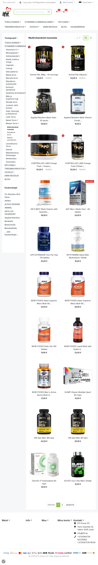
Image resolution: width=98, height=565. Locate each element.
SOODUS (34, 27)
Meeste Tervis (11, 123)
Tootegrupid (10, 38)
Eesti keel (85, 2)
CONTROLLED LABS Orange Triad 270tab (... (78, 164)
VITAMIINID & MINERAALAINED (39, 22)
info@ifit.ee (82, 533)
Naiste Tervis (11, 120)
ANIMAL (8, 207)
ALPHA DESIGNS (12, 204)
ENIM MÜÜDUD (50, 27)
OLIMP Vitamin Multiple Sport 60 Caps (78, 393)
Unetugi (9, 68)
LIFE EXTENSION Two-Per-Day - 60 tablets (44, 256)
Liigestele (10, 65)
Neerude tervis (12, 78)
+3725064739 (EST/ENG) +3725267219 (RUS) (86, 539)
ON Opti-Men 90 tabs (78, 438)
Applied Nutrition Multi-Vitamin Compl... (78, 119)
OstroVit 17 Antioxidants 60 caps (44, 482)
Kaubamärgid (78, 27)
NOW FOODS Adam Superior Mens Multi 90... (44, 302)
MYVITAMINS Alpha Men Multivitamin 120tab (78, 256)
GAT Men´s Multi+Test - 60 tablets (78, 210)
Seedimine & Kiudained (15, 93)
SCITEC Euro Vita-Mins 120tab (77, 481)
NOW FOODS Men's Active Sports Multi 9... (44, 393)
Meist (5, 520)
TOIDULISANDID (11, 22)
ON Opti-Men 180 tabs (44, 438)
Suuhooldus (10, 162)
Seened (9, 150)
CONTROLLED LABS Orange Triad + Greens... (44, 164)
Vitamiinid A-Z (11, 50)
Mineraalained (11, 53)
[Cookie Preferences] (3, 561)
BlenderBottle (11, 228)
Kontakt (78, 520)
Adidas (8, 200)
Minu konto (67, 2)
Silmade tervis (11, 102)
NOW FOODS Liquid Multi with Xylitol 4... (77, 347)
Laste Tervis (11, 117)
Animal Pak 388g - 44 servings (44, 74)
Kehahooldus (11, 159)
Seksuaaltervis (12, 72)
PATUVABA (63, 22)
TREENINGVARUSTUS (14, 27)
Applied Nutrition (12, 217)
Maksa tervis (11, 75)
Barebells (9, 221)
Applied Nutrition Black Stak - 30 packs (44, 119)
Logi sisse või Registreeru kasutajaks (38, 2)
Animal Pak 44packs (78, 74)
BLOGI (64, 27)
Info (28, 520)
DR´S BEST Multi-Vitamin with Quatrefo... (44, 210)
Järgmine (70, 505)
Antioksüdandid (12, 56)
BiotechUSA (10, 225)
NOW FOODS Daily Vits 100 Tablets (44, 347)
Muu (44, 520)
